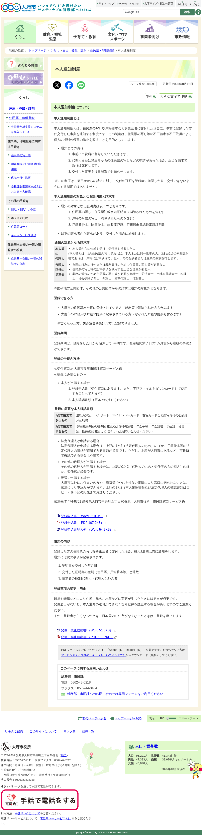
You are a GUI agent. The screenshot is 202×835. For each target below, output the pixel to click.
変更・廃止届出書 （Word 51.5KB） (88, 630)
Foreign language (129, 3)
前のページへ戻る (94, 718)
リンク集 (70, 731)
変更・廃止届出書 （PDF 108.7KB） (89, 637)
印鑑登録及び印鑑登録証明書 (26, 166)
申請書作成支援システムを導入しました (26, 129)
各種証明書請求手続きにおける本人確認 (26, 189)
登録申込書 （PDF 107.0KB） (84, 522)
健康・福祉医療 (52, 36)
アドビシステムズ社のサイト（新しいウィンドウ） (93, 655)
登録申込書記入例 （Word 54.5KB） (88, 529)
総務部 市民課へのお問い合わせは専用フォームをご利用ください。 (117, 694)
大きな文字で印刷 (173, 96)
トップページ (37, 50)
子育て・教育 (84, 36)
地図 (64, 755)
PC (162, 718)
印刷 (149, 96)
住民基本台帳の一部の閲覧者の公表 (26, 261)
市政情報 (182, 36)
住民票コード (19, 226)
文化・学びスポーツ (117, 36)
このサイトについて (43, 731)
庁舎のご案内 (14, 731)
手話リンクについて (27, 813)
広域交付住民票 (21, 177)
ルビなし (195, 4)
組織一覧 (88, 731)
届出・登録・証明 (75, 50)
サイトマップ (106, 3)
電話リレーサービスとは (57, 818)
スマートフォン (188, 718)
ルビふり (182, 4)
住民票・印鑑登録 (102, 50)
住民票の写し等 (21, 155)
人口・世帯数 (146, 746)
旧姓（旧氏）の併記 (23, 209)
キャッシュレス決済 (23, 235)
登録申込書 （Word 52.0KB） (84, 516)
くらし (20, 36)
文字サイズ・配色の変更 (158, 3)
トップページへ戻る (128, 718)
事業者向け (149, 36)
